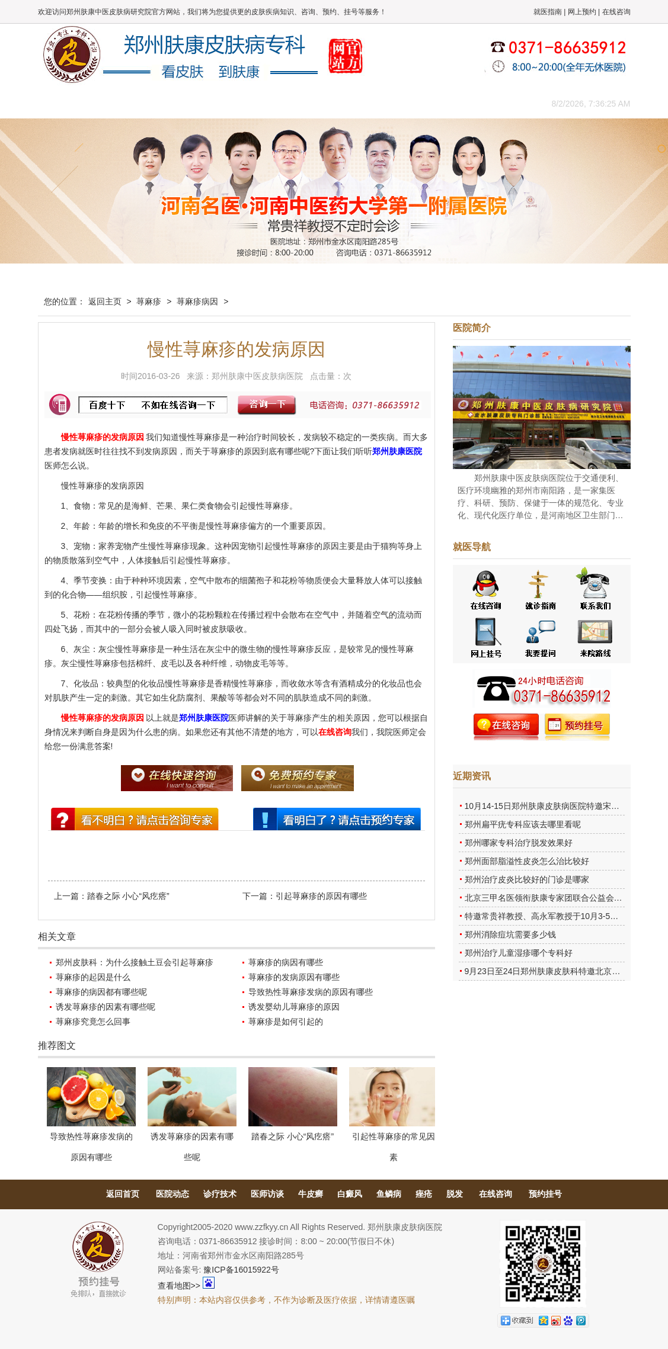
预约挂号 (545, 1194)
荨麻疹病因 (197, 301)
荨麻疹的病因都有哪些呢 (101, 992)
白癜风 (349, 1194)
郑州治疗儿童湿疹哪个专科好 (519, 953)
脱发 (454, 1194)
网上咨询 (438, 103)
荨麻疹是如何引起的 (285, 1021)
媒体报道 (225, 103)
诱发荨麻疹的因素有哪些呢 (105, 1006)
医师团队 (171, 103)
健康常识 (278, 103)
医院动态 (172, 1194)
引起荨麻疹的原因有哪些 (321, 896)
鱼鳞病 (388, 1194)
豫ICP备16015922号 (241, 1269)
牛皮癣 (310, 1194)
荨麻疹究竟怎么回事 (93, 1021)
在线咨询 (616, 12)
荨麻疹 (148, 301)
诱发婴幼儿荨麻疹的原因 (294, 1006)
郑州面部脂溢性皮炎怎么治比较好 (527, 861)
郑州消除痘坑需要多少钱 (510, 934)
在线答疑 (331, 103)
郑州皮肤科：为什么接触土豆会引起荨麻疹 (134, 962)
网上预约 (582, 12)
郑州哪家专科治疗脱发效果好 (519, 842)
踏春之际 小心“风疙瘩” (128, 896)
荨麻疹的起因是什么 (93, 977)
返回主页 (105, 301)
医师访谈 (267, 1194)
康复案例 (385, 103)
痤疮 (423, 1194)
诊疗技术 (219, 1194)
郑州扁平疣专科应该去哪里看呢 (523, 824)
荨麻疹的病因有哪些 (285, 962)
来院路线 (491, 103)
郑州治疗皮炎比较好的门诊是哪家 (527, 879)
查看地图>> (179, 1285)
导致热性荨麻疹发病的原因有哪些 (310, 992)
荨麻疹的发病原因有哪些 (294, 977)
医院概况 (118, 103)
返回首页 (122, 1194)
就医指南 (547, 12)
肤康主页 (65, 103)
